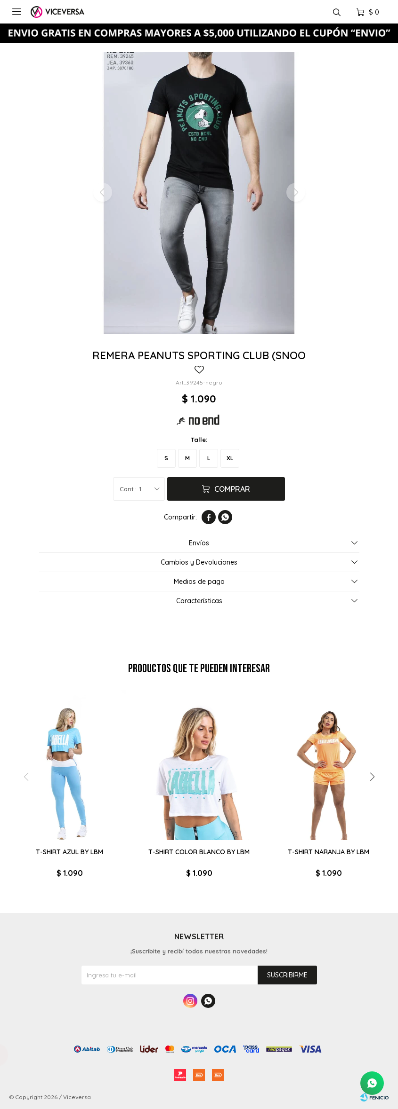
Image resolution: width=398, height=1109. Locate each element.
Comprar (232, 489)
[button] (372, 777)
